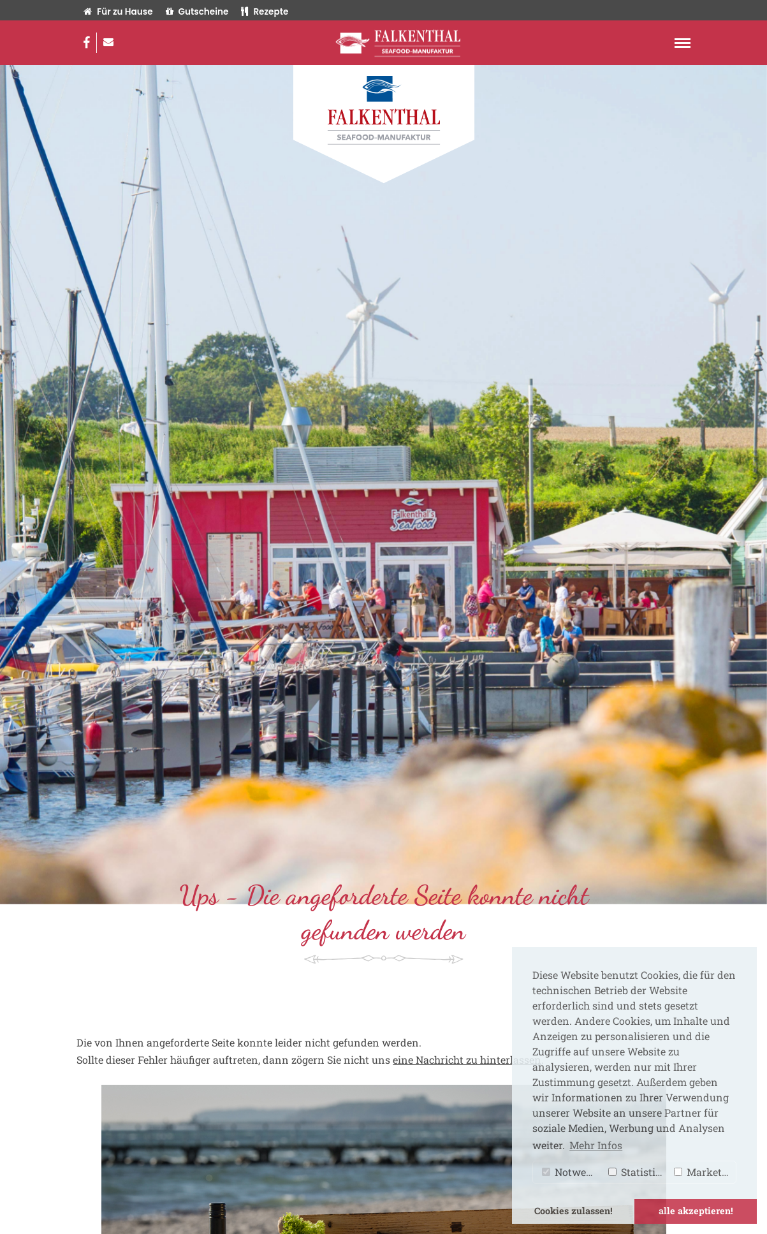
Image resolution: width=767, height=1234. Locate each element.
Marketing (705, 1172)
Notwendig (572, 1172)
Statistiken (638, 1172)
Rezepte (264, 12)
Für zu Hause (118, 12)
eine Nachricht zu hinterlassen (467, 1059)
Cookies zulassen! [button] (573, 1211)
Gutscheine (197, 12)
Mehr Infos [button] (595, 1145)
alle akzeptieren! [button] (696, 1211)
